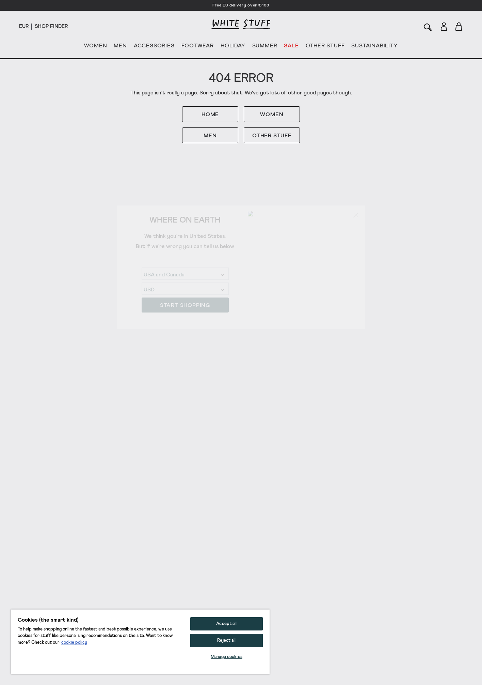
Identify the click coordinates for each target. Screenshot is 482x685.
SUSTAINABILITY (374, 47)
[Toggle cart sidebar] (459, 26)
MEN (120, 47)
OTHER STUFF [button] (271, 135)
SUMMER (265, 47)
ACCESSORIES (154, 47)
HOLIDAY (233, 47)
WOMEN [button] (271, 114)
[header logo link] (241, 24)
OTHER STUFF (325, 47)
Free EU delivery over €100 (241, 5)
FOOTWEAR (197, 47)
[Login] (443, 25)
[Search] (427, 26)
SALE (291, 47)
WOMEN (95, 47)
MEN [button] (210, 135)
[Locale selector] (24, 27)
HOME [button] (210, 114)
